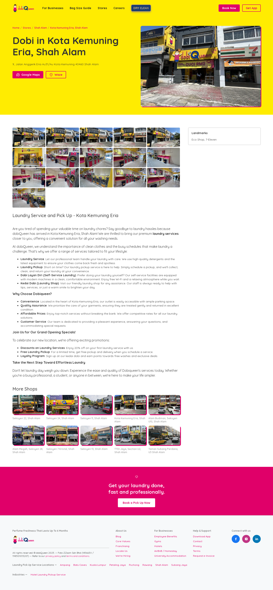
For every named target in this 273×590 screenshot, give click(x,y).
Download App (202, 536)
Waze (55, 75)
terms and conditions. (78, 555)
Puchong (134, 564)
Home (16, 27)
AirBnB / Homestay (165, 550)
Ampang (65, 564)
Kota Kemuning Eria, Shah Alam (69, 27)
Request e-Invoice (204, 555)
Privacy (197, 546)
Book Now (229, 8)
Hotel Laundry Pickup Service (48, 574)
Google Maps (28, 75)
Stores (27, 27)
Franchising (122, 546)
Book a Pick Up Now (136, 503)
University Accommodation (170, 555)
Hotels (158, 546)
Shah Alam (40, 27)
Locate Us (121, 550)
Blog (118, 536)
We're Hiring (123, 555)
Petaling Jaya (117, 564)
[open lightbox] (28, 137)
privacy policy (53, 555)
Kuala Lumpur (98, 564)
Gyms (157, 541)
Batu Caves (80, 564)
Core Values (123, 541)
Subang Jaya (179, 564)
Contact (197, 541)
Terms (196, 550)
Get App (251, 8)
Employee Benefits (165, 536)
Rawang (147, 564)
